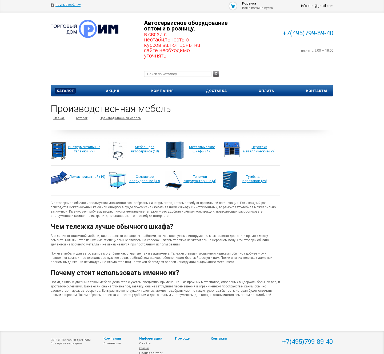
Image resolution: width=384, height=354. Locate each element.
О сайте (145, 343)
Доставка (216, 91)
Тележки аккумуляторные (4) (199, 179)
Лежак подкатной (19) (87, 177)
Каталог (65, 91)
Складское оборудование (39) (144, 179)
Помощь (182, 338)
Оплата (266, 91)
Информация (150, 338)
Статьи (144, 348)
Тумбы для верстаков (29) (254, 179)
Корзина (249, 3)
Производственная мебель (120, 118)
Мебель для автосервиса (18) (144, 149)
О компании (112, 343)
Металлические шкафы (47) (202, 149)
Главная (59, 118)
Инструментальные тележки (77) (84, 149)
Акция (112, 91)
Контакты (316, 91)
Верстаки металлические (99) (259, 149)
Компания (162, 91)
